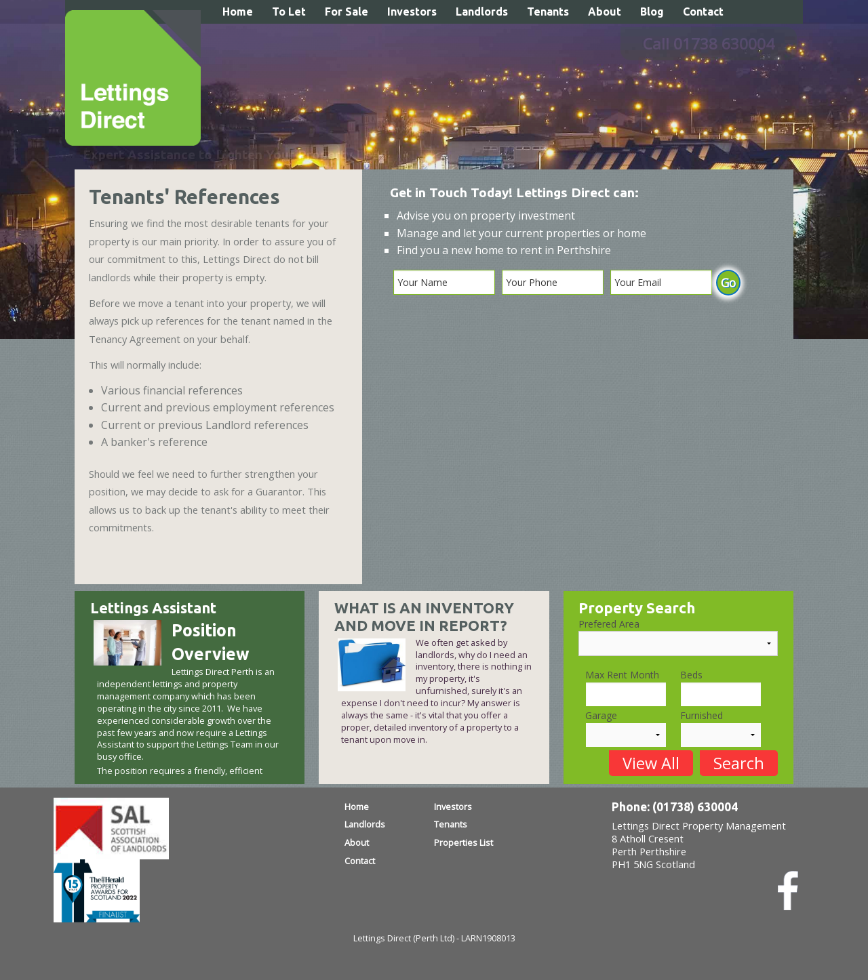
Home (237, 11)
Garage (601, 715)
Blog (652, 11)
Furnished (701, 715)
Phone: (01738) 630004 (675, 806)
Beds (691, 674)
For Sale (346, 11)
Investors (412, 11)
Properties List (463, 842)
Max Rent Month (622, 674)
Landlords (482, 11)
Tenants (548, 11)
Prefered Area (608, 623)
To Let (289, 11)
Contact (703, 11)
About (604, 11)
